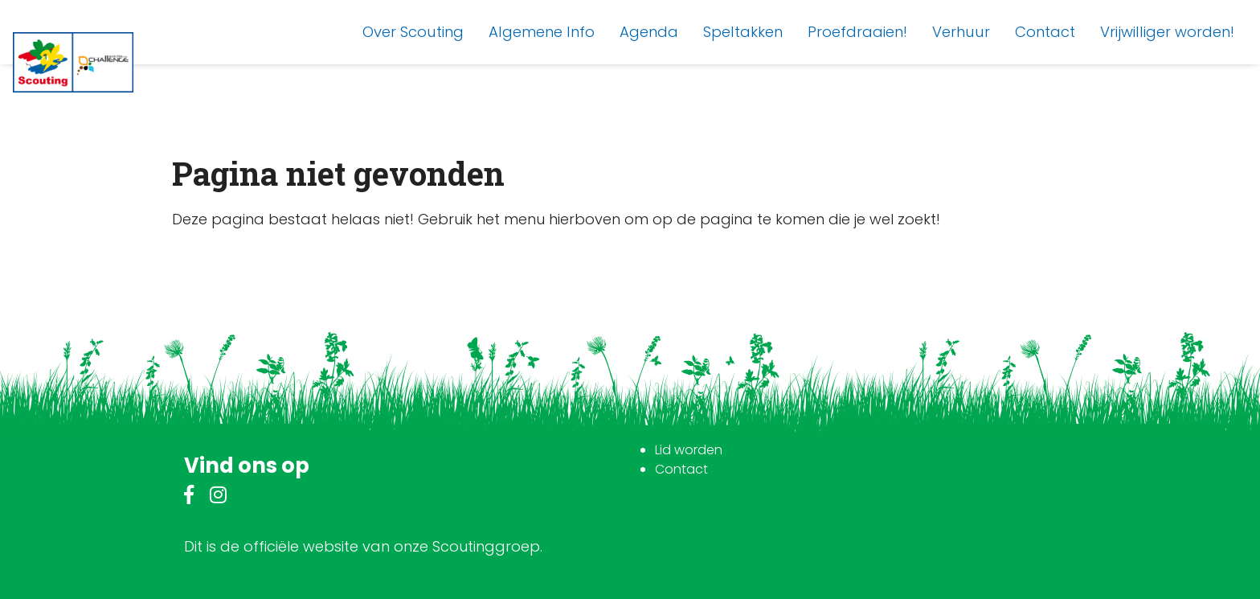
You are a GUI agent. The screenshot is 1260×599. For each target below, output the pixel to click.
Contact (681, 469)
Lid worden (688, 450)
